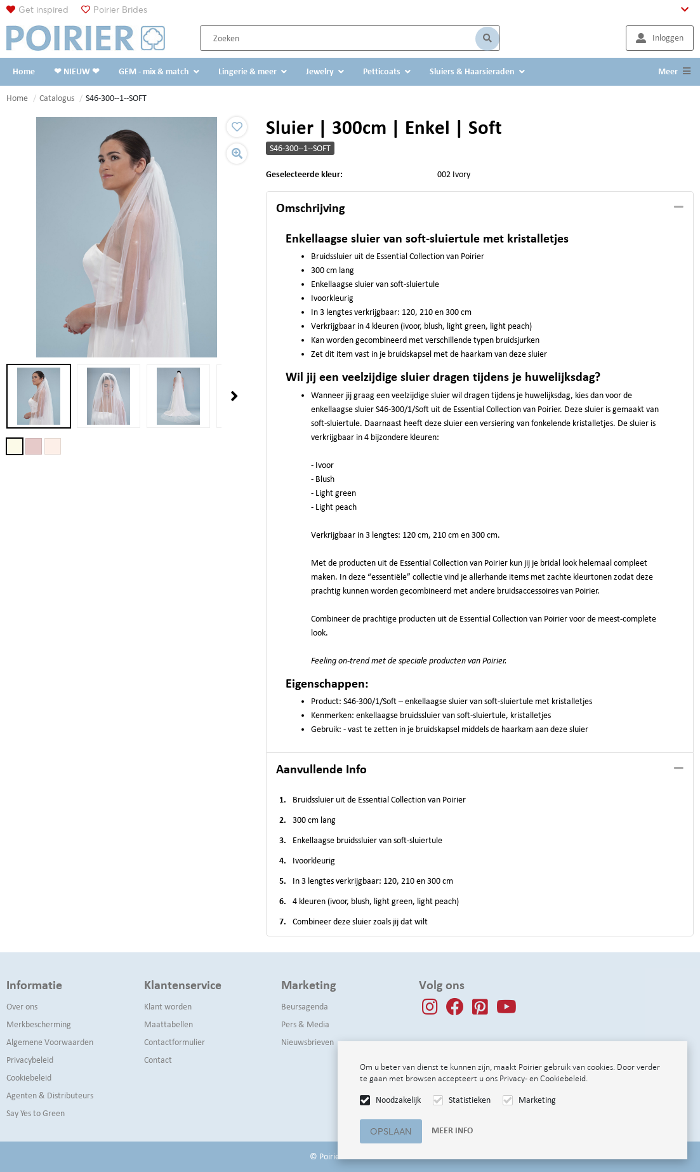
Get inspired (43, 9)
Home (17, 98)
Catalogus (56, 98)
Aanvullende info (321, 769)
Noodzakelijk (398, 1100)
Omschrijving (310, 208)
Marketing (537, 1100)
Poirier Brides (120, 9)
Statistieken (470, 1100)
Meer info (452, 1130)
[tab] (480, 208)
